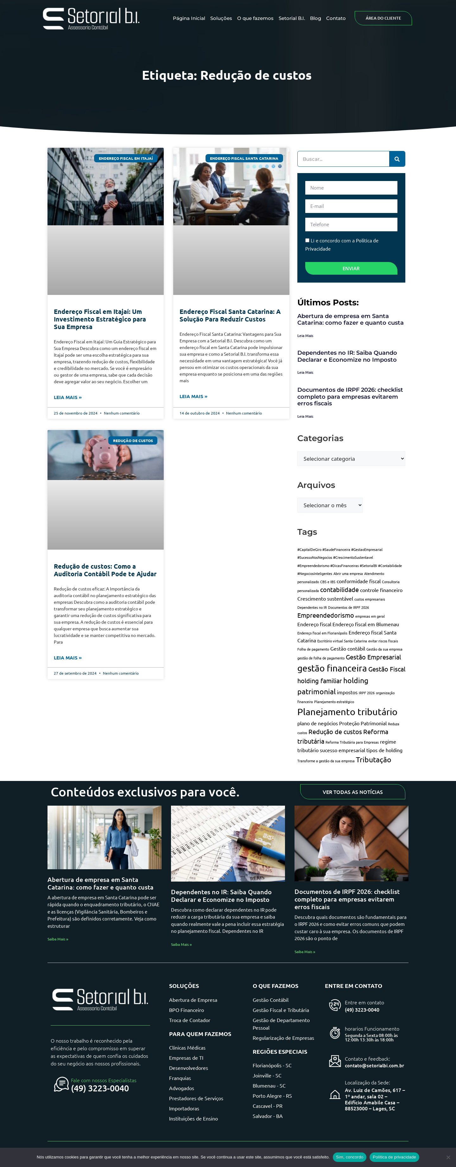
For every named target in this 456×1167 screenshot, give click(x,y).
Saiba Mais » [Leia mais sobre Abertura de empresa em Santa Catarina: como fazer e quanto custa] (58, 939)
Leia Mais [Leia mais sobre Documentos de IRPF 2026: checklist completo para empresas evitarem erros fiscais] (305, 416)
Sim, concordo (349, 1157)
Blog (315, 18)
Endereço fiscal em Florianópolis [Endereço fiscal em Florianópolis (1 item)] (322, 632)
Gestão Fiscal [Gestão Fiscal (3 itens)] (386, 669)
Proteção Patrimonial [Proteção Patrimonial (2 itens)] (363, 723)
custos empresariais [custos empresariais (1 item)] (369, 599)
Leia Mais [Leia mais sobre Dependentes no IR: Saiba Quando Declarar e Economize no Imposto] (305, 372)
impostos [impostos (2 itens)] (347, 692)
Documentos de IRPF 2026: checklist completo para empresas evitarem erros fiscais (350, 396)
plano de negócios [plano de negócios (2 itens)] (317, 723)
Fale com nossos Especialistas (103, 1080)
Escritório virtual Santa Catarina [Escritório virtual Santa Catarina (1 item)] (342, 640)
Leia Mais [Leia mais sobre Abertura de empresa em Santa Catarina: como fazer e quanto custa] (305, 335)
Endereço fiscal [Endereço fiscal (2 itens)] (314, 624)
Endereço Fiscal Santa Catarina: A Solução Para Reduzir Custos (230, 315)
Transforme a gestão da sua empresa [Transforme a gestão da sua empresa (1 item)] (326, 760)
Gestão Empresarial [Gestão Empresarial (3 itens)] (373, 657)
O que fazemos (255, 18)
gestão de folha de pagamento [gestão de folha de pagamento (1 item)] (321, 657)
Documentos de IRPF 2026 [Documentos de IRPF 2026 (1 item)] (348, 607)
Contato (336, 18)
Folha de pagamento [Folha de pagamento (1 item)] (313, 649)
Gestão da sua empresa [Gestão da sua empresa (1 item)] (384, 649)
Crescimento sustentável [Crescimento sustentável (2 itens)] (325, 598)
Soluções (221, 18)
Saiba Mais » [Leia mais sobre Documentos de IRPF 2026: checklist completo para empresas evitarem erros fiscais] (304, 951)
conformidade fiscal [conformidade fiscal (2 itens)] (359, 581)
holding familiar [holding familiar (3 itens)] (319, 680)
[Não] (448, 1157)
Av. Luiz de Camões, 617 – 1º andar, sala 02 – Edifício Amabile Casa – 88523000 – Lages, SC (375, 1099)
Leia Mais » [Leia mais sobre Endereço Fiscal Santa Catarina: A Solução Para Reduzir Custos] (193, 396)
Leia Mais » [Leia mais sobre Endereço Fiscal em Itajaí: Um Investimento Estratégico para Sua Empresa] (68, 397)
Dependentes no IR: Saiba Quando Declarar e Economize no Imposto (347, 356)
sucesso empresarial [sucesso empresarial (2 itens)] (342, 750)
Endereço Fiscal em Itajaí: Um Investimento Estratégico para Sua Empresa (100, 319)
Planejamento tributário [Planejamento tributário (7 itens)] (347, 711)
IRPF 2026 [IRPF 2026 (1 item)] (367, 692)
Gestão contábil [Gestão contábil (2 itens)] (347, 648)
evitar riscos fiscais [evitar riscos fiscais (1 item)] (383, 640)
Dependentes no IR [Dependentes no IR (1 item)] (312, 607)
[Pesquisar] (397, 158)
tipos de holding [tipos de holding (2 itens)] (384, 750)
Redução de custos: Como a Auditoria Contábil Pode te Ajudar (105, 570)
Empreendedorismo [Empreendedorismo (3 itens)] (325, 615)
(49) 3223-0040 (100, 1088)
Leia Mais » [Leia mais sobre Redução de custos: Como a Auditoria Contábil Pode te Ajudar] (68, 657)
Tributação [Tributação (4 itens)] (373, 759)
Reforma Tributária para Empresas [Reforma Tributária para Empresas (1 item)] (352, 742)
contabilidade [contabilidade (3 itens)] (339, 589)
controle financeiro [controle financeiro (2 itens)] (381, 590)
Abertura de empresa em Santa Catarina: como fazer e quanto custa (350, 320)
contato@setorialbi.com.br (374, 1065)
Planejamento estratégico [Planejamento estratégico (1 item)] (334, 701)
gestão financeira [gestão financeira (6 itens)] (332, 668)
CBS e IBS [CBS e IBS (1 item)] (327, 581)
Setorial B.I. (292, 18)
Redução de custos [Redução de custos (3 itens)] (335, 731)
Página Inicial (189, 18)
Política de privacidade (394, 1157)
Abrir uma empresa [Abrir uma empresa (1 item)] (348, 573)
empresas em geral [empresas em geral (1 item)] (370, 616)
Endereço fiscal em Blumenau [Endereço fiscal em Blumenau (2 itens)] (365, 624)
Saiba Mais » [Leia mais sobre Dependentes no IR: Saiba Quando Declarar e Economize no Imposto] (181, 944)
